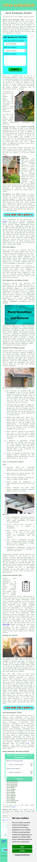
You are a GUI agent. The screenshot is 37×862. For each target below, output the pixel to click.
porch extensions (17, 237)
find (7, 715)
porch (4, 286)
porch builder (22, 151)
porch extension (27, 24)
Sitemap (4, 840)
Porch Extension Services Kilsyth (16, 751)
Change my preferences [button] (22, 855)
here (27, 743)
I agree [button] (22, 847)
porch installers (29, 231)
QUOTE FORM (6, 624)
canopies (31, 350)
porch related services (24, 617)
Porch (4, 219)
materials (8, 91)
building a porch (11, 26)
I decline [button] (22, 851)
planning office (12, 149)
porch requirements (14, 621)
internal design (8, 119)
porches (23, 336)
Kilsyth (5, 221)
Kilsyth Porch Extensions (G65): (13, 19)
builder (13, 77)
